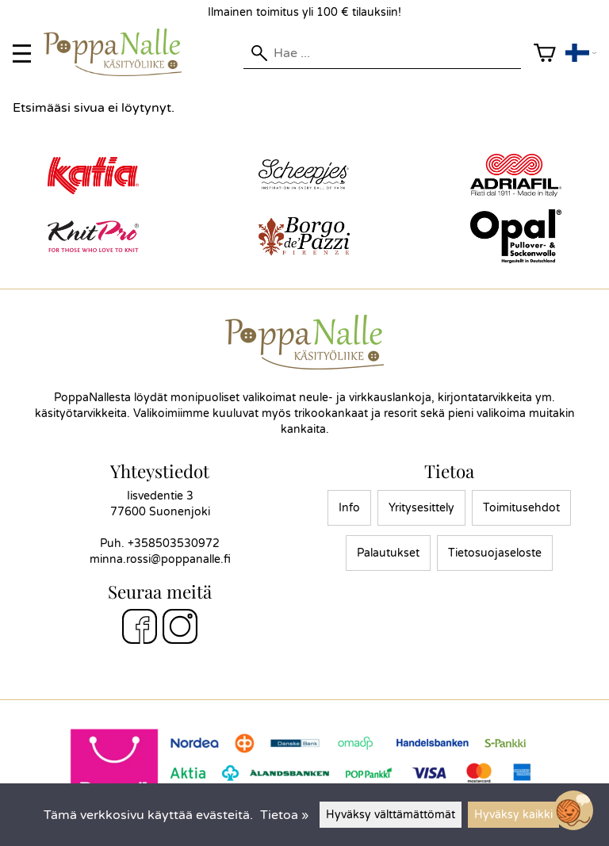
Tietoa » (284, 815)
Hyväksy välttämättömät (390, 814)
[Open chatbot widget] (573, 810)
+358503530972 (174, 543)
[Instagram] (180, 629)
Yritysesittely (421, 508)
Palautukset (388, 553)
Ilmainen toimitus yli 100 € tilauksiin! (304, 12)
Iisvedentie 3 (160, 496)
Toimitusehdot (521, 508)
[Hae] (382, 53)
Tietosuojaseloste (495, 553)
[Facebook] (139, 629)
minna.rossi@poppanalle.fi (160, 559)
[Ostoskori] (545, 53)
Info (349, 508)
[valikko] (22, 53)
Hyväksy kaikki (513, 814)
